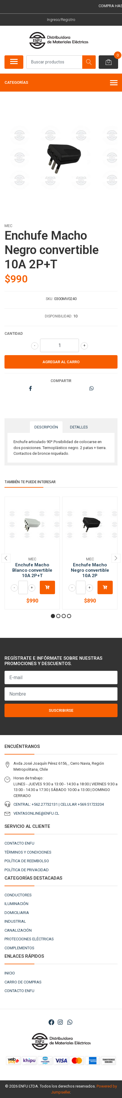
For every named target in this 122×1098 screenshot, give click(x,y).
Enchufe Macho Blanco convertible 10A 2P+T (32, 570)
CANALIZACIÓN (18, 930)
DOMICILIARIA (16, 912)
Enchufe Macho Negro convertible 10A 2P (90, 570)
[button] (53, 616)
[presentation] (5, 558)
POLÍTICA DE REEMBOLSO (26, 861)
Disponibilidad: (58, 316)
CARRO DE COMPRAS (23, 982)
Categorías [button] (61, 83)
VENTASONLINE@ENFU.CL (36, 813)
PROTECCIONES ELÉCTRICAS (29, 939)
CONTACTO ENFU (19, 843)
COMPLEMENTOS (19, 948)
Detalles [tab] (79, 427)
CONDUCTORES (18, 895)
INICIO (9, 973)
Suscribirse (61, 710)
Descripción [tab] (46, 427)
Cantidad (13, 333)
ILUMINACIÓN (16, 903)
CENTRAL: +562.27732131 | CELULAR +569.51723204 (58, 804)
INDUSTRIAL (15, 921)
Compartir (61, 381)
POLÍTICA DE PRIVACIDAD (26, 870)
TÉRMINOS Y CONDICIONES (27, 852)
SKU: (49, 299)
